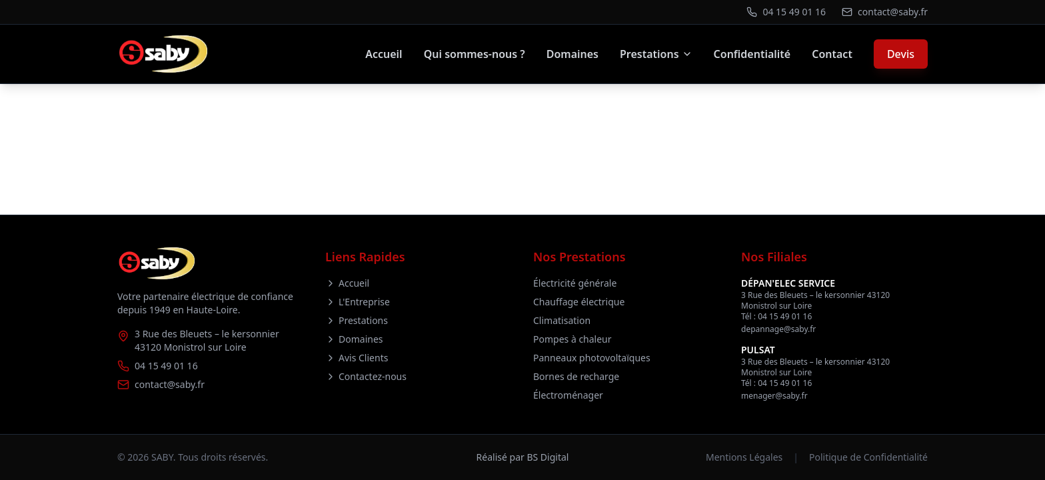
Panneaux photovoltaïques (591, 357)
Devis (900, 54)
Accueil (383, 54)
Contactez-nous (366, 376)
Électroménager (568, 395)
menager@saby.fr (774, 395)
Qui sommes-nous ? (474, 54)
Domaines (572, 54)
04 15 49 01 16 (166, 365)
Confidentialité (752, 54)
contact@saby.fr (170, 384)
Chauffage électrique (578, 301)
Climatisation (561, 320)
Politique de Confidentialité (868, 457)
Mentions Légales (744, 457)
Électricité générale (574, 283)
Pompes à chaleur (572, 339)
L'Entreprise (357, 301)
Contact (832, 54)
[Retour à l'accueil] (162, 54)
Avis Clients (356, 357)
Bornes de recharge (576, 376)
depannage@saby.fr (778, 329)
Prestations (656, 54)
